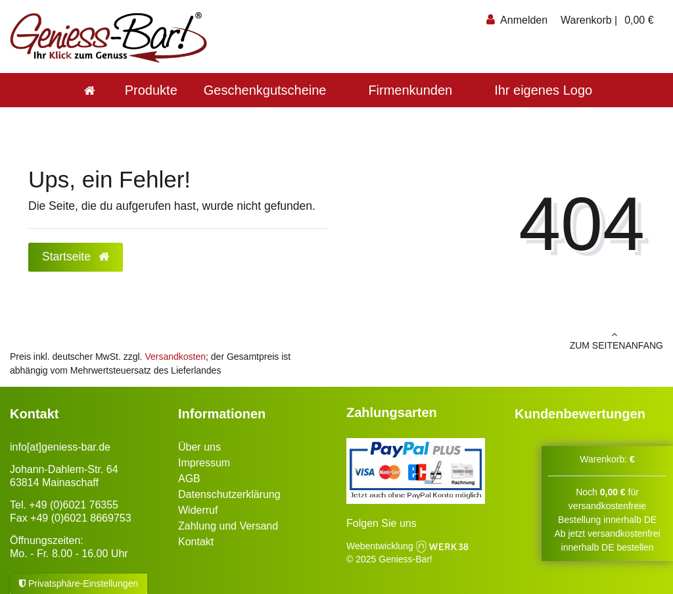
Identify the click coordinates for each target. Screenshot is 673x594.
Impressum (204, 462)
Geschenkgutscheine (265, 90)
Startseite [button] (75, 256)
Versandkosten (175, 356)
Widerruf (198, 510)
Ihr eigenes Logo (543, 90)
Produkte (151, 90)
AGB (189, 478)
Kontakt (196, 541)
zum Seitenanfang (504, 340)
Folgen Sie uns (381, 523)
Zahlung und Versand (228, 526)
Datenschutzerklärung (229, 494)
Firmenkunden (410, 90)
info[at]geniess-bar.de (60, 447)
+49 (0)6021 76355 (73, 504)
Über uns (199, 447)
